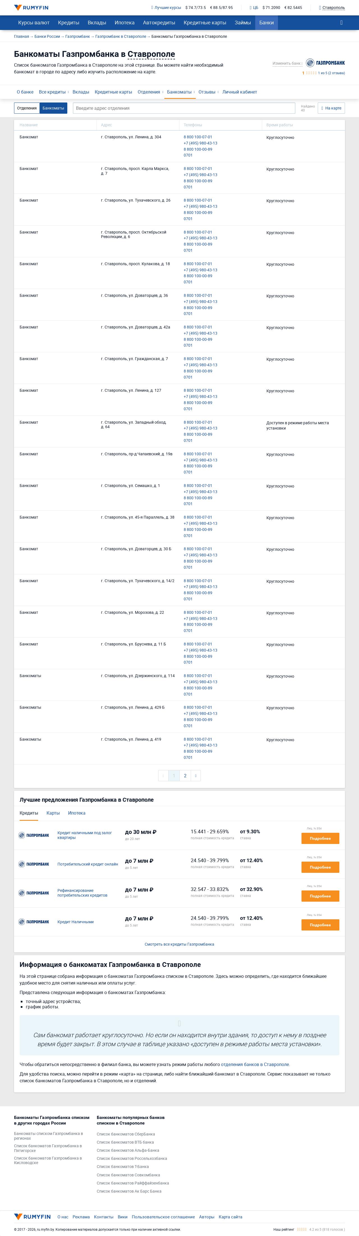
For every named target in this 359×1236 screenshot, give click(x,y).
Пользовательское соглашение (163, 1216)
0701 (188, 155)
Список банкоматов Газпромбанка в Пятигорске (48, 1148)
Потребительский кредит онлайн (87, 864)
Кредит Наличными (75, 922)
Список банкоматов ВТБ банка (125, 1142)
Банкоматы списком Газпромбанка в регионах (48, 1136)
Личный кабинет (239, 92)
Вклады (97, 22)
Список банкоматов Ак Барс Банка (129, 1191)
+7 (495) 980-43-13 (200, 143)
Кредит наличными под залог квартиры (84, 835)
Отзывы (207, 92)
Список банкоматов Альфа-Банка (128, 1150)
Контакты (104, 1216)
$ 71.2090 (271, 7)
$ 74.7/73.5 (195, 7)
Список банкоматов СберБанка (126, 1134)
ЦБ (254, 7)
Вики (123, 1216)
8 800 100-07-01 (198, 137)
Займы (243, 22)
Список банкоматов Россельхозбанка (132, 1158)
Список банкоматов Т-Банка (123, 1166)
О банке (25, 92)
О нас (62, 1216)
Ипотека (125, 22)
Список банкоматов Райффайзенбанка (133, 1183)
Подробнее (320, 838)
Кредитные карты (205, 22)
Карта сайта (230, 1216)
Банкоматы (179, 92)
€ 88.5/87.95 (221, 7)
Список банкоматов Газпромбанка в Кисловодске (48, 1160)
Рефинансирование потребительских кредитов (82, 893)
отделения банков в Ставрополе (255, 1064)
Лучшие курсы (166, 7)
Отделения (149, 92)
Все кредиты (52, 92)
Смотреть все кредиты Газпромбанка (179, 944)
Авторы (207, 1216)
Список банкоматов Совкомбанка (128, 1175)
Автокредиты (159, 22)
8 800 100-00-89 (198, 149)
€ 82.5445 (293, 7)
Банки (266, 22)
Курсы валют (34, 22)
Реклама (81, 1216)
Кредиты (68, 22)
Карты (53, 813)
